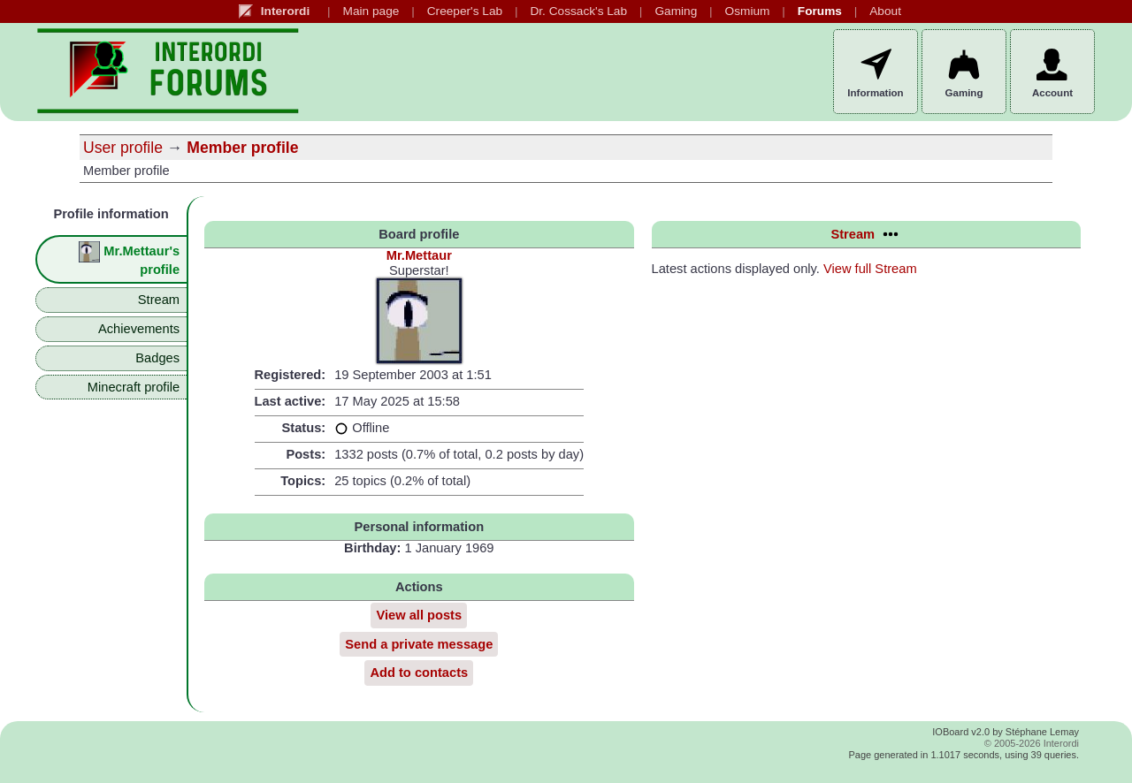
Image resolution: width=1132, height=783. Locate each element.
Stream (159, 300)
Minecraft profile (134, 387)
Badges (157, 358)
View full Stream (870, 269)
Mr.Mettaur (419, 255)
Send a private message (419, 644)
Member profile (242, 147)
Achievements (139, 329)
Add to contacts (419, 672)
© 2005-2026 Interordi (1031, 743)
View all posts (419, 615)
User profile (123, 147)
